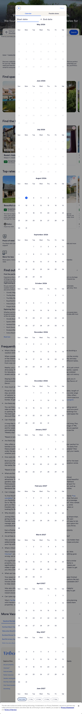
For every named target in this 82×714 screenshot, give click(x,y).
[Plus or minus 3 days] (46, 699)
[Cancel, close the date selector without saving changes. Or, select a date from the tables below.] (18, 8)
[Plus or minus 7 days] (55, 699)
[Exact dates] (22, 699)
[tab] (28, 13)
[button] (55, 36)
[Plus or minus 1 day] (30, 699)
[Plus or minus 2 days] (38, 699)
